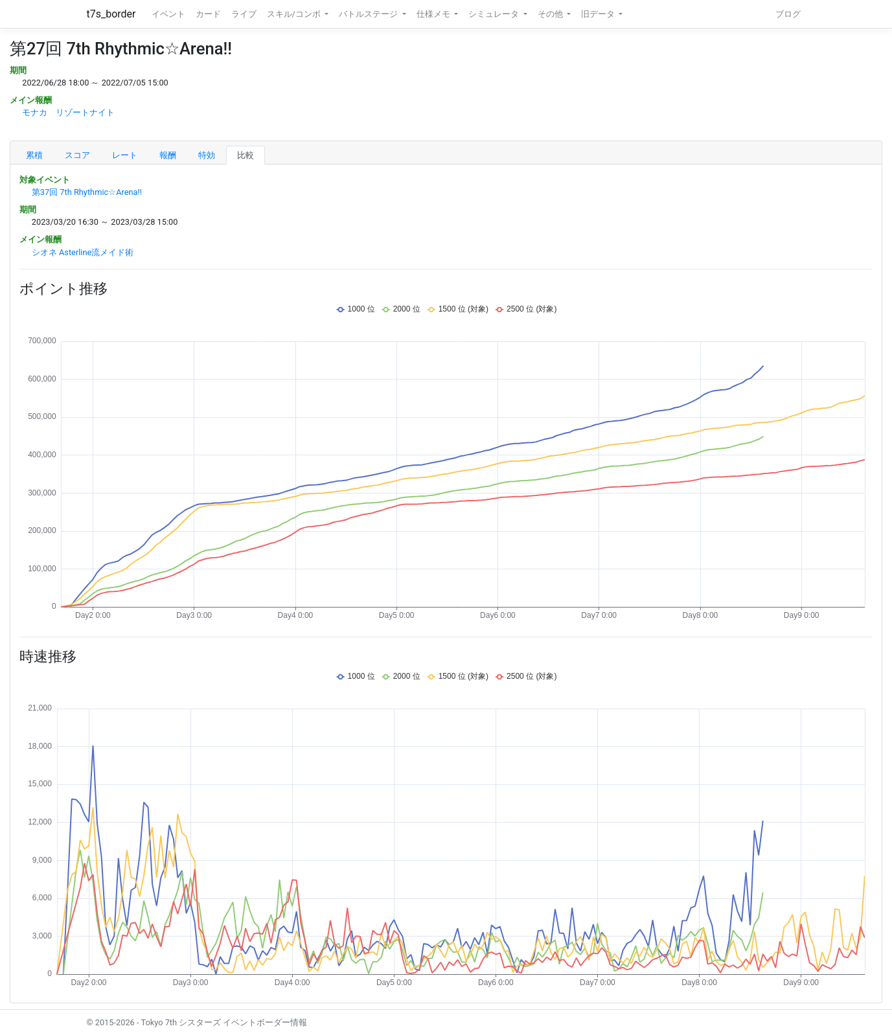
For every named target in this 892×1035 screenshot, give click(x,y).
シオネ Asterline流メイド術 (83, 252)
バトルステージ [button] (369, 14)
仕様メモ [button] (434, 14)
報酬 (167, 155)
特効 (206, 155)
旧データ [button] (599, 14)
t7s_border (111, 14)
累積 (34, 155)
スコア (77, 155)
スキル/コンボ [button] (295, 14)
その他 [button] (551, 14)
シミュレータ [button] (494, 14)
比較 (245, 155)
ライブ (244, 14)
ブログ (788, 14)
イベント (168, 14)
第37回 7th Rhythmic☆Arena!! (87, 192)
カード (208, 14)
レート (124, 155)
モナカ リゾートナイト (68, 112)
